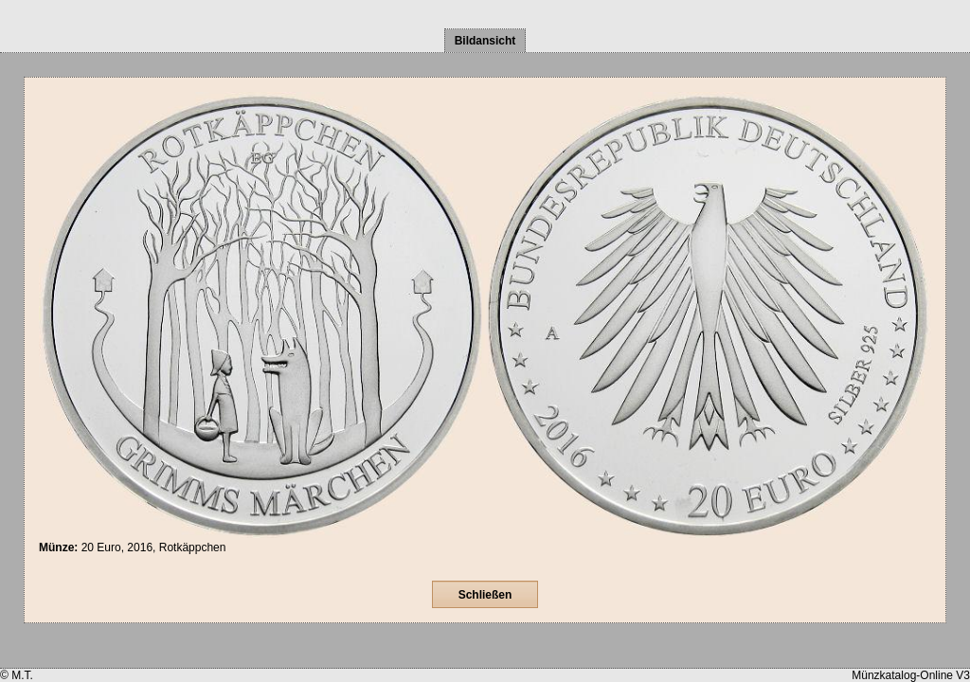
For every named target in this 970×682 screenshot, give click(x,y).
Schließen (485, 594)
